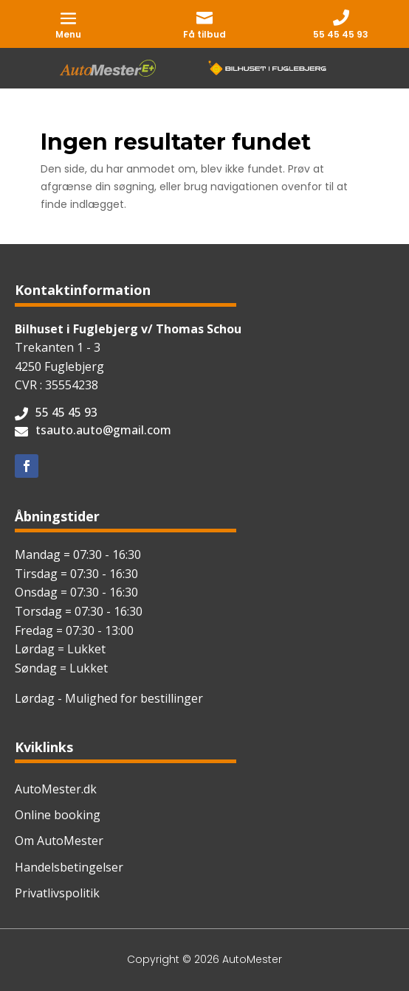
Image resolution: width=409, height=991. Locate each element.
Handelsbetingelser (69, 867)
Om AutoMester (59, 840)
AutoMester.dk (56, 789)
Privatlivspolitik (57, 893)
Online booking (57, 815)
